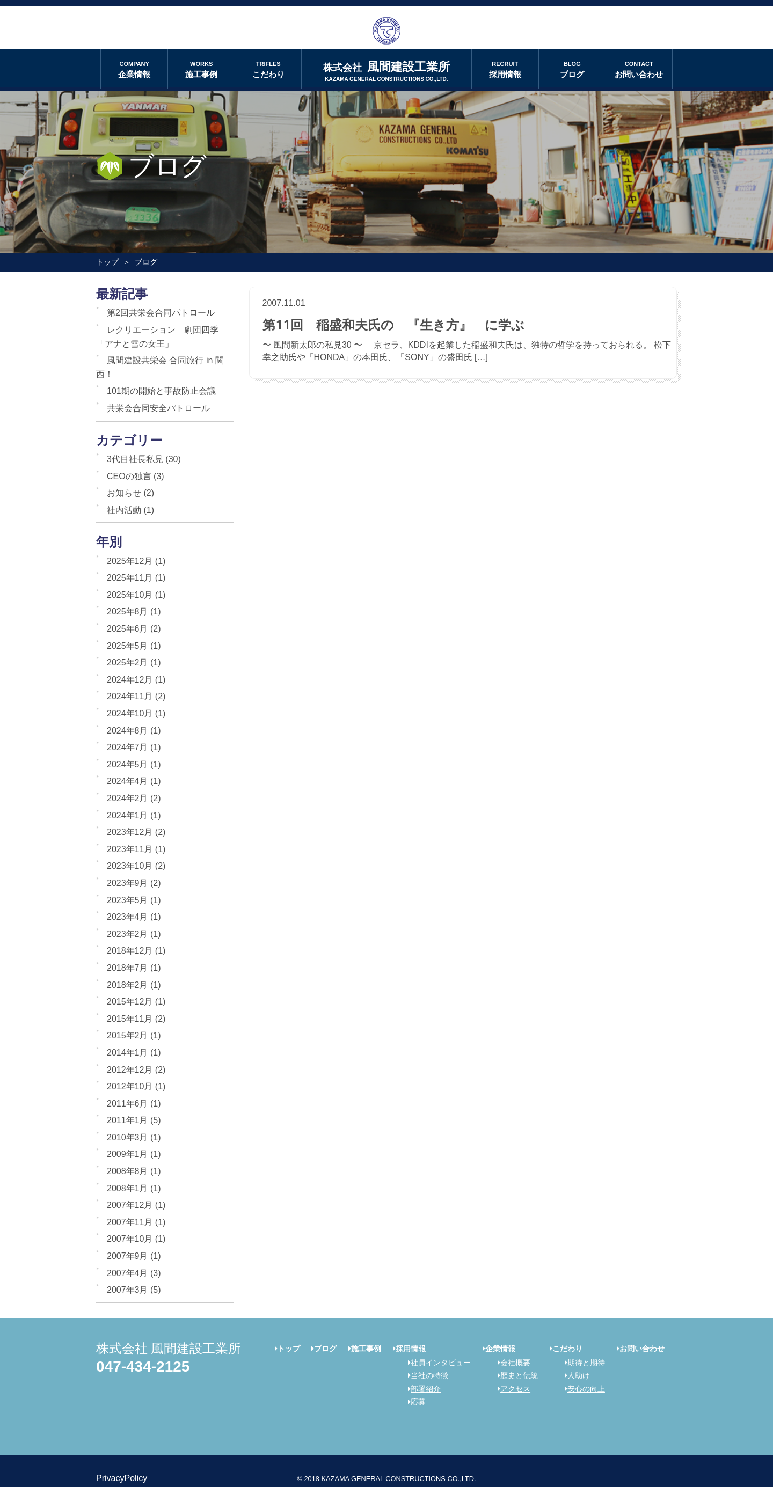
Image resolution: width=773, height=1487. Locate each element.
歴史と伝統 (514, 1375)
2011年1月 (127, 1120)
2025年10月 (129, 594)
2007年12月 (129, 1205)
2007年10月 (129, 1238)
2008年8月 (127, 1171)
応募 (413, 1401)
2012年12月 (129, 1069)
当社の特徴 (424, 1375)
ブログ (572, 68)
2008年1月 (127, 1188)
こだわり (268, 68)
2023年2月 (127, 934)
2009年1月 (127, 1154)
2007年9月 (127, 1256)
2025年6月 (127, 628)
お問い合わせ (639, 68)
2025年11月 (129, 577)
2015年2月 (127, 1035)
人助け (573, 1375)
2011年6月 (127, 1103)
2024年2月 (127, 798)
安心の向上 (581, 1389)
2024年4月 (127, 781)
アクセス (510, 1389)
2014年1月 (127, 1052)
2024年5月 (127, 764)
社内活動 (124, 510)
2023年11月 (129, 849)
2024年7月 (127, 747)
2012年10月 (129, 1086)
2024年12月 (129, 679)
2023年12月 (129, 832)
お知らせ (124, 492)
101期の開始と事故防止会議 (161, 390)
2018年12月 (129, 950)
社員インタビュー (435, 1362)
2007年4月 (127, 1273)
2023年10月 (129, 865)
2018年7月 (127, 967)
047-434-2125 (142, 1366)
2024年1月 (127, 815)
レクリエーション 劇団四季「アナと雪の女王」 (157, 336)
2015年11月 (129, 1018)
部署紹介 (420, 1389)
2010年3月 (127, 1137)
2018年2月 (127, 985)
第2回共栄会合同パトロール (161, 312)
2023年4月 (127, 916)
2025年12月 (129, 561)
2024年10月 (129, 713)
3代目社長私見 (135, 459)
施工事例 (201, 68)
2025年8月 (127, 611)
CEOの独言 (129, 476)
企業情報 (134, 68)
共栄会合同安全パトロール (158, 408)
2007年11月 (129, 1222)
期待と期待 (581, 1362)
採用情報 (505, 68)
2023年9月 (127, 883)
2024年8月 (127, 730)
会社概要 (510, 1362)
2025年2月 (127, 662)
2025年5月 (127, 645)
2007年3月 (127, 1289)
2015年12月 (129, 1001)
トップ (107, 262)
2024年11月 (129, 696)
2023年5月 (127, 900)
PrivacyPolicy (121, 1478)
